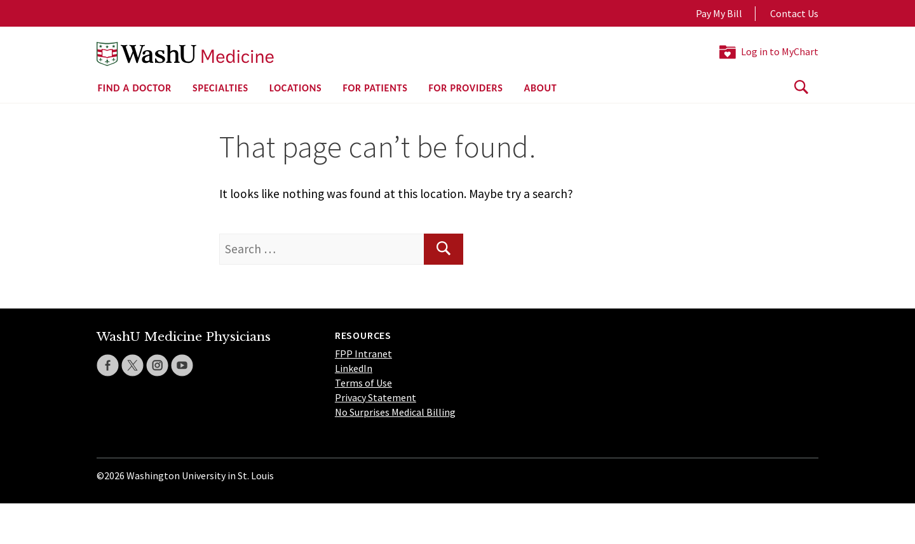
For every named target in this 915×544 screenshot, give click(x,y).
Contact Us (794, 13)
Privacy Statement (375, 397)
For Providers (466, 88)
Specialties (220, 88)
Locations (295, 88)
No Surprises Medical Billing (395, 412)
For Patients (374, 88)
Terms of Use (363, 382)
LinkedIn (353, 368)
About (540, 88)
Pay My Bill (719, 13)
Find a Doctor (135, 88)
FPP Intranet (363, 353)
